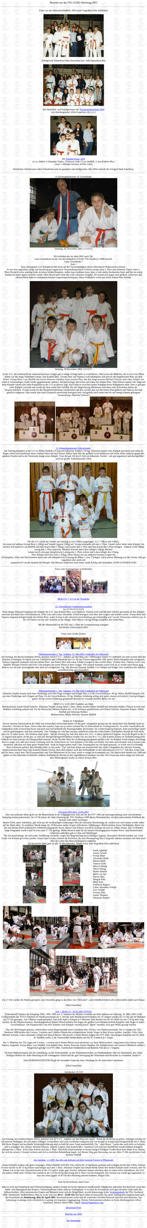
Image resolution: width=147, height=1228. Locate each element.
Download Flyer (73, 1207)
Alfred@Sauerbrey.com (92, 1202)
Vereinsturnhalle (117, 1192)
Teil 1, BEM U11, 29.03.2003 (69, 1011)
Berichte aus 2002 (73, 1214)
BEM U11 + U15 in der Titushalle (73, 599)
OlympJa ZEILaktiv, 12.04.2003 (73, 812)
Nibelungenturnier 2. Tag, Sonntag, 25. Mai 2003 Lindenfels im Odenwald (73, 654)
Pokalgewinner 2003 (75, 159)
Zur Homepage (73, 1220)
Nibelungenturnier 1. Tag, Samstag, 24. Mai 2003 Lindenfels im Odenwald (73, 691)
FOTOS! (88, 1011)
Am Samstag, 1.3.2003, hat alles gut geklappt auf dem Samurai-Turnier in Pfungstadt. (73, 1160)
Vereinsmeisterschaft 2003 (92, 109)
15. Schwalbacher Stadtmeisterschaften (73, 606)
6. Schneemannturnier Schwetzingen (73, 448)
